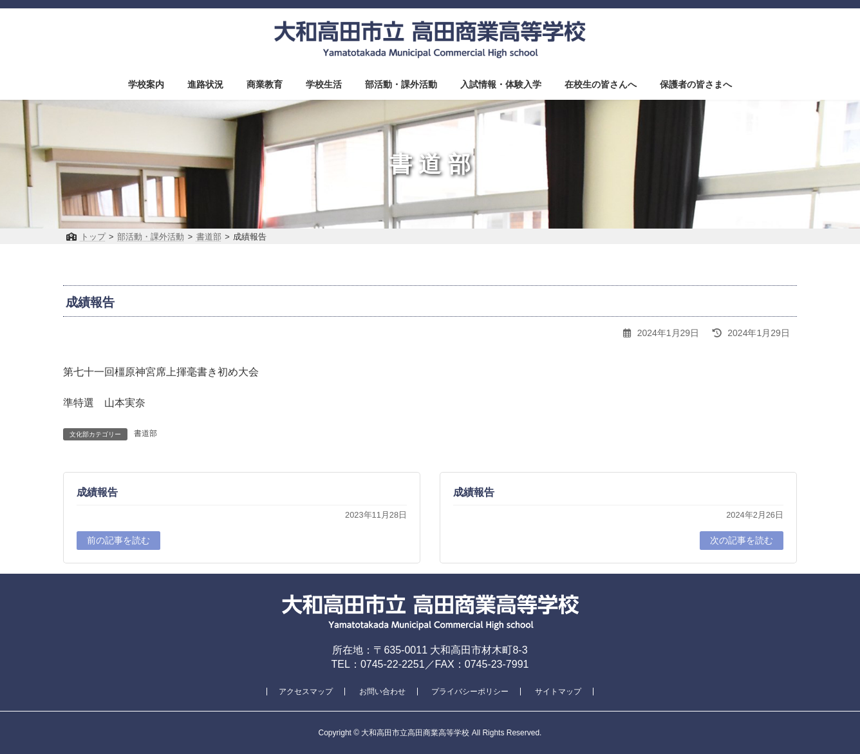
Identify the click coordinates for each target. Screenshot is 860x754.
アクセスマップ (306, 691)
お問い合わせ (382, 691)
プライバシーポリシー (470, 691)
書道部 (145, 433)
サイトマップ (558, 691)
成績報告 (97, 492)
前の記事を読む (118, 540)
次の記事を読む (741, 540)
